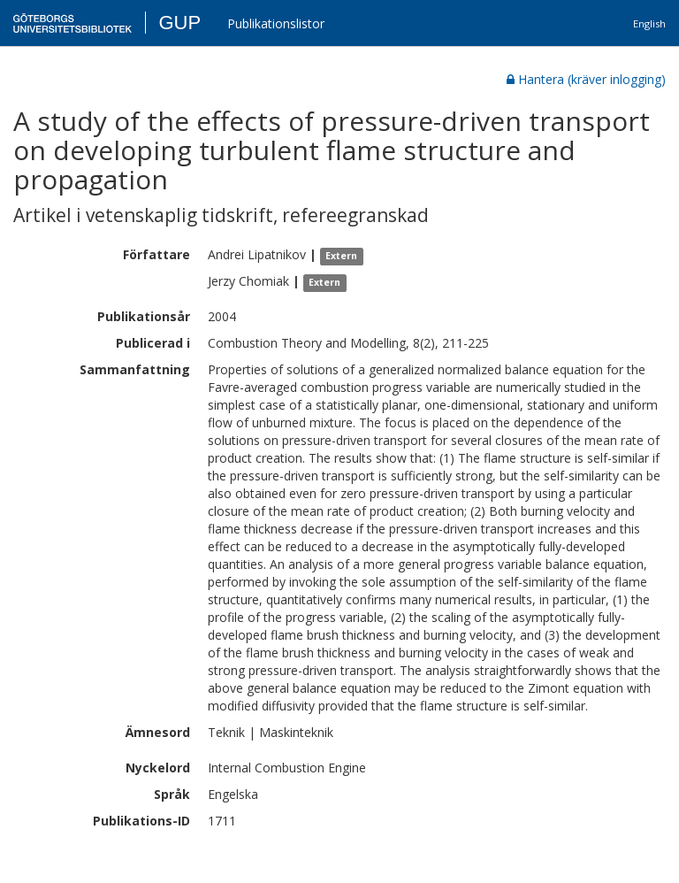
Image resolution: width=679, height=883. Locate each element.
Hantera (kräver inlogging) (586, 79)
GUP (179, 23)
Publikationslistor (275, 23)
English (649, 23)
